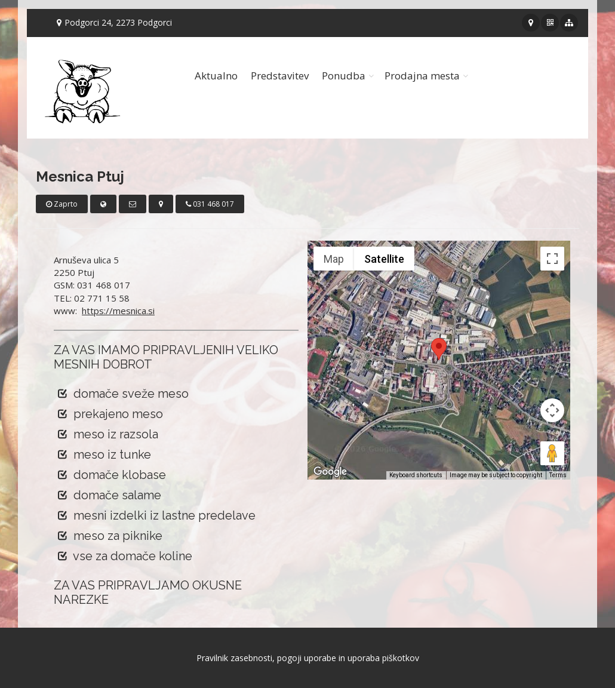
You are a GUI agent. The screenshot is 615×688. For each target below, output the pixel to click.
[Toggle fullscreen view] (552, 259)
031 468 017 (210, 204)
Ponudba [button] (343, 75)
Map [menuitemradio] (334, 259)
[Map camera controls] (552, 410)
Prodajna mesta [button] (422, 75)
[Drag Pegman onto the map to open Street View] (552, 453)
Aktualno (216, 75)
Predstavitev (280, 75)
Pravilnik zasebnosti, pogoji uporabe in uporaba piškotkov (307, 658)
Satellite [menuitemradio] (384, 259)
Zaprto (62, 204)
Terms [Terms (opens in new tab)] (558, 475)
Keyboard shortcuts (415, 475)
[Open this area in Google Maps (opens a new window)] (330, 472)
